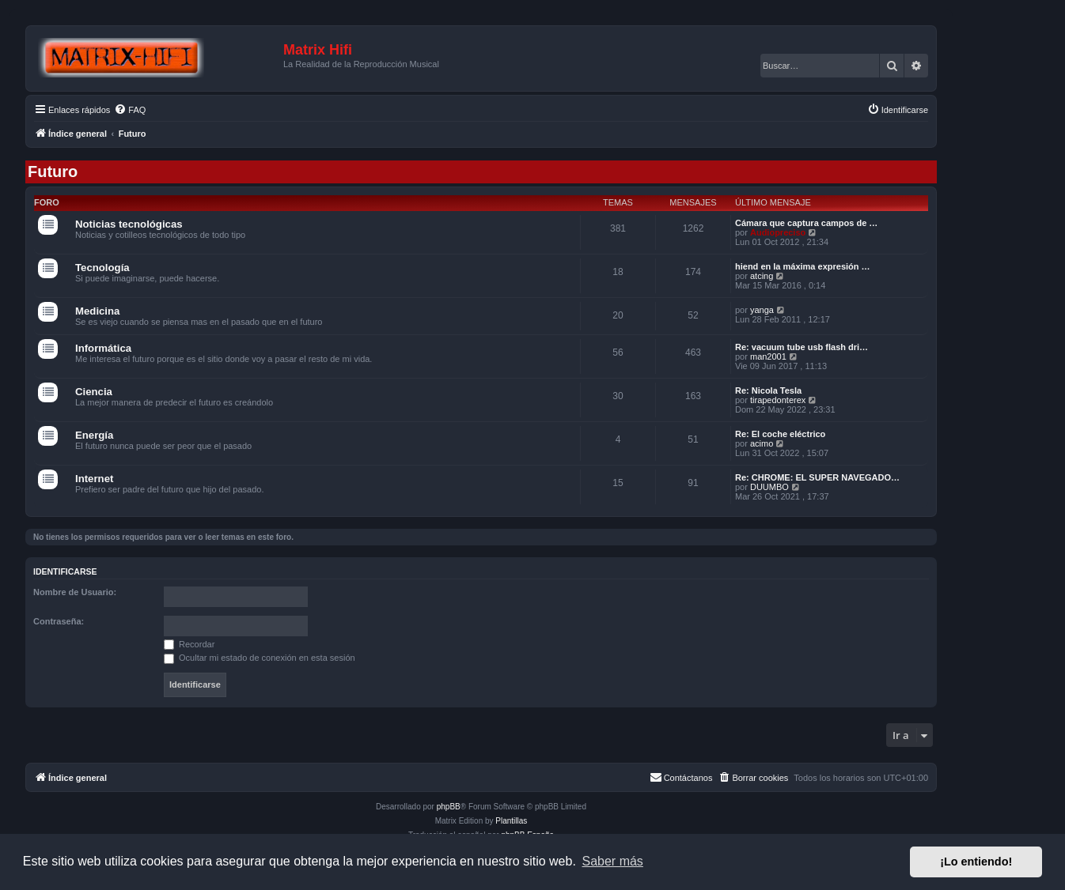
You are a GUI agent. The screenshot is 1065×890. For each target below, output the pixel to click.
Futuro (53, 171)
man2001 (768, 356)
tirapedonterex (777, 400)
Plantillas (511, 820)
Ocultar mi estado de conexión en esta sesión (259, 657)
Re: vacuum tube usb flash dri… (801, 347)
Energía (94, 435)
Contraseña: (58, 621)
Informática (103, 348)
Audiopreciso (777, 232)
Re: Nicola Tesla (768, 390)
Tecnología (102, 267)
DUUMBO (769, 487)
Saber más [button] (612, 861)
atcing (761, 276)
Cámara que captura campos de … (806, 223)
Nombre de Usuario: (74, 592)
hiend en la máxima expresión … (802, 266)
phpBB (448, 806)
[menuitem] (130, 109)
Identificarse (65, 571)
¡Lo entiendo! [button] (976, 861)
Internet (94, 479)
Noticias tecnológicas (129, 224)
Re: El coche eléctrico (780, 434)
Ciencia (93, 392)
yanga (762, 310)
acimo (761, 443)
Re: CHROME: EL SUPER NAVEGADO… (817, 477)
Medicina (97, 311)
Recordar (189, 644)
